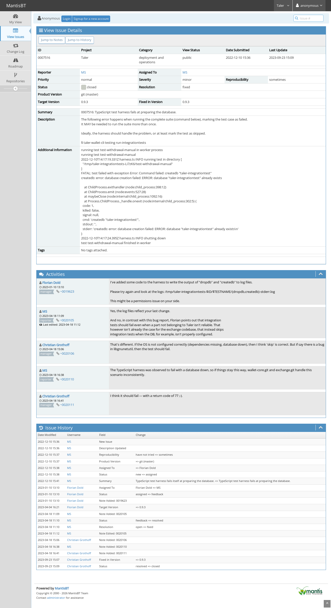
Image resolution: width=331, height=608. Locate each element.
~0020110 (67, 379)
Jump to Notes (52, 40)
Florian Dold (51, 282)
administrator (56, 597)
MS (83, 72)
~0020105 (67, 320)
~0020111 (67, 404)
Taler (283, 5)
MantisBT (62, 588)
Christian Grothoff (55, 345)
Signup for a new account (91, 19)
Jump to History (79, 40)
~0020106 (67, 353)
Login (66, 19)
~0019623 (67, 291)
